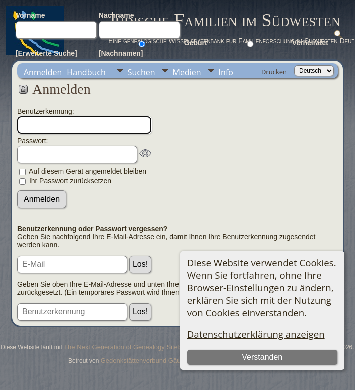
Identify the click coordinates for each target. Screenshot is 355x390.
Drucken (274, 71)
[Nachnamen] (121, 53)
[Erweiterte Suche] (46, 53)
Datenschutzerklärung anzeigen (256, 334)
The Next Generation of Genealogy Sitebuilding (132, 347)
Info (226, 72)
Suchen (141, 72)
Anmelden (43, 72)
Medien (187, 72)
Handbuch (86, 72)
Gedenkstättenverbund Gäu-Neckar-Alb (158, 360)
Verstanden (262, 357)
